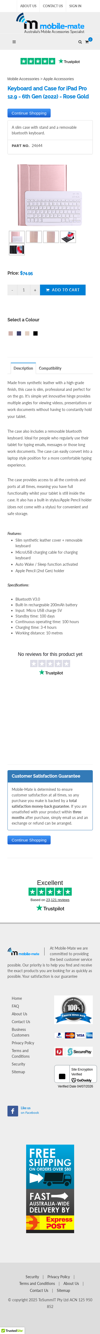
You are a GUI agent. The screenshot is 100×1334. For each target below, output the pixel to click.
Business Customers (20, 1032)
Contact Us (53, 6)
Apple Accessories (58, 79)
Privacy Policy (23, 1043)
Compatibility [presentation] (50, 368)
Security (18, 1064)
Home (17, 998)
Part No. (21, 146)
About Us (28, 6)
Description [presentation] (23, 368)
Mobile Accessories (23, 79)
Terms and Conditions (21, 1053)
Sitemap (18, 1072)
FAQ (15, 1006)
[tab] (23, 368)
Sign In (75, 6)
